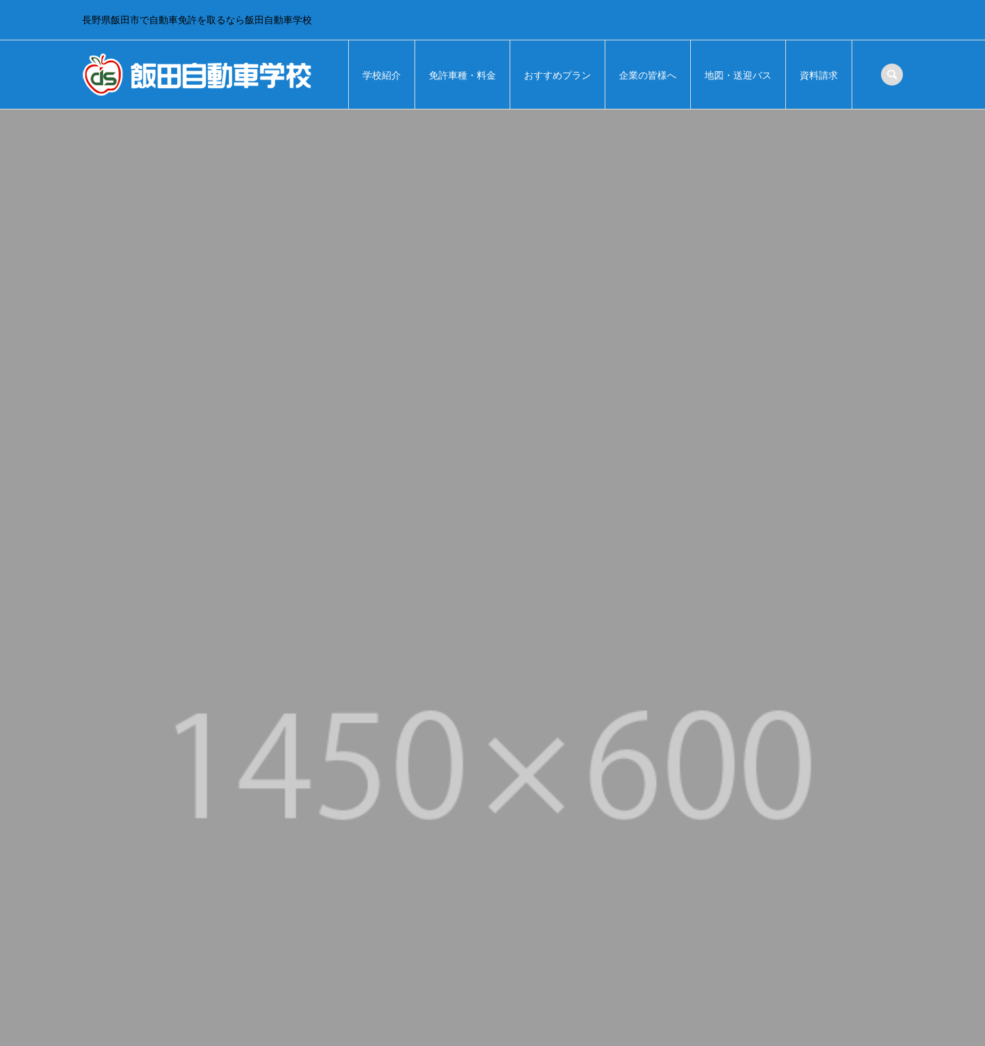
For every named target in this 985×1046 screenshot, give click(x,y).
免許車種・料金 (462, 75)
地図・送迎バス (738, 75)
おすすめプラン (557, 75)
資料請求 (819, 75)
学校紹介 (382, 75)
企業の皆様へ (648, 75)
